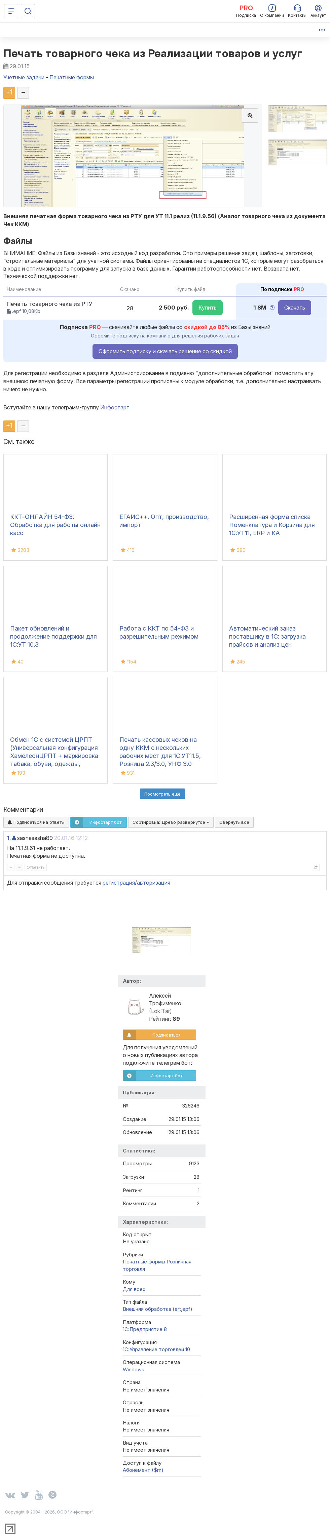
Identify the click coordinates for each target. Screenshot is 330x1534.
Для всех (134, 1289)
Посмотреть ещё (162, 794)
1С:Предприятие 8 (145, 1329)
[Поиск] (28, 11)
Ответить (36, 867)
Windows (133, 1369)
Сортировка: (171, 822)
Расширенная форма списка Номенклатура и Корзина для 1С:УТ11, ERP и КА (272, 524)
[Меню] (11, 11)
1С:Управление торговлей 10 (156, 1349)
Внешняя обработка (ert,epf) (157, 1309)
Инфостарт (115, 407)
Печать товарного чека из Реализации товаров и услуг (152, 53)
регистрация (119, 882)
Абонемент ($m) (143, 1470)
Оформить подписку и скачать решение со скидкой (165, 351)
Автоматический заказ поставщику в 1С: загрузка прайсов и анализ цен (267, 636)
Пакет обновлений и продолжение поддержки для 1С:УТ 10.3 (53, 636)
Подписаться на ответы (36, 822)
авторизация (153, 882)
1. (9, 838)
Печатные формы (144, 1261)
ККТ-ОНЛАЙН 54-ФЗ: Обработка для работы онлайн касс (55, 524)
